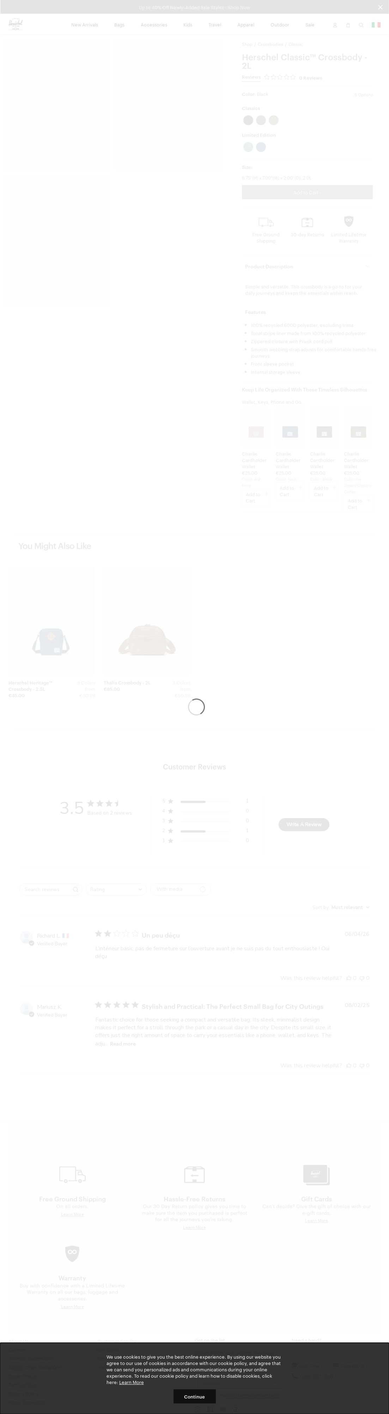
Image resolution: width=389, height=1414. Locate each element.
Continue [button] (194, 1396)
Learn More (131, 1382)
